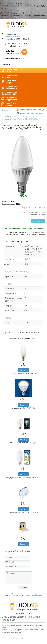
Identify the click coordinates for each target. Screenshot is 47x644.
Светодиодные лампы (25, 616)
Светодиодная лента (9, 616)
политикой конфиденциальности (33, 595)
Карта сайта (5, 635)
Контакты (6, 64)
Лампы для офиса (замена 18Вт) (32, 113)
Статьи (14, 619)
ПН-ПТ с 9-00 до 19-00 (18, 39)
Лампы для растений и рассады (32, 110)
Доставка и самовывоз (11, 58)
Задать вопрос (38, 221)
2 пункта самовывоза (12, 36)
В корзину (23, 370)
